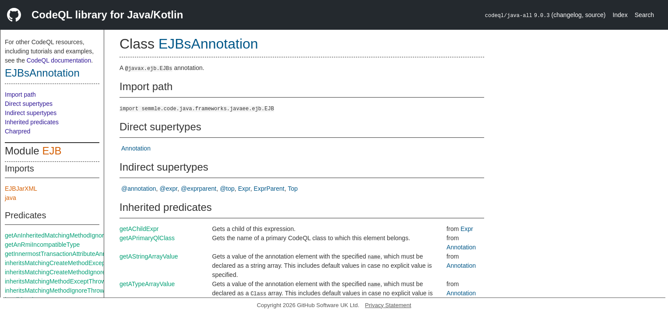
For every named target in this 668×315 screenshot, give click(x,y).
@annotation (138, 188)
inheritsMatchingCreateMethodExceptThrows (66, 262)
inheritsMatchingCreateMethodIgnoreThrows (65, 272)
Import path (20, 94)
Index (619, 14)
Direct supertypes (29, 103)
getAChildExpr (139, 228)
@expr (169, 188)
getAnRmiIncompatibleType (42, 244)
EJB (51, 151)
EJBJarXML (21, 188)
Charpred (17, 131)
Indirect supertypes (30, 112)
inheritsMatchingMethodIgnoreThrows (56, 290)
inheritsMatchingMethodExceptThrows (57, 281)
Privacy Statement (388, 305)
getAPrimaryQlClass (147, 238)
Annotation (136, 148)
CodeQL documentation (59, 60)
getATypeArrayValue (147, 283)
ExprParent (269, 188)
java (10, 197)
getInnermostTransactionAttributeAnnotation (64, 253)
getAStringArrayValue (149, 256)
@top (227, 188)
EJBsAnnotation (42, 73)
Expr (244, 188)
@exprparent (198, 188)
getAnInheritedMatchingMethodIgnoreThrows (66, 235)
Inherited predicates (32, 122)
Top (293, 188)
